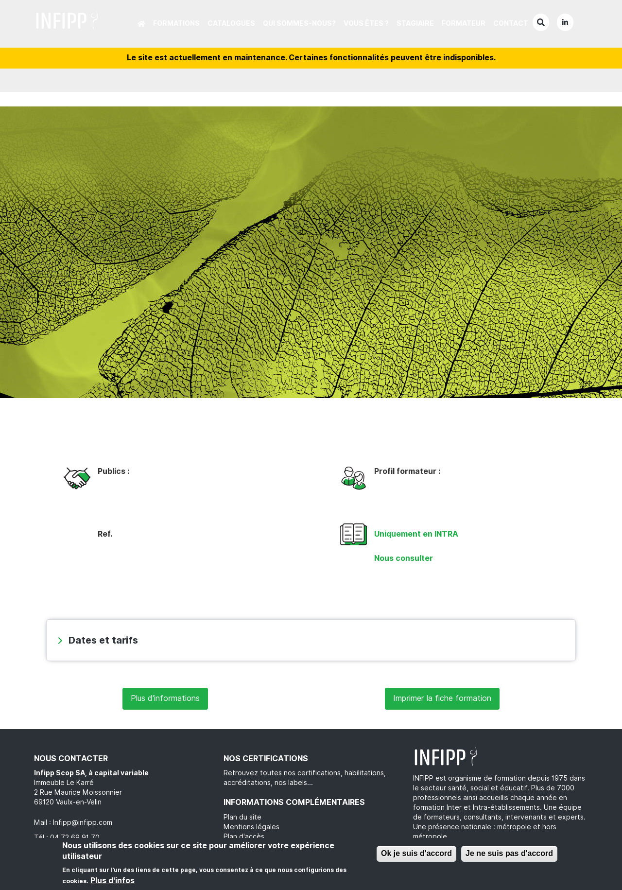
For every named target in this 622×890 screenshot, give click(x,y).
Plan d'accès (244, 836)
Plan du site (242, 817)
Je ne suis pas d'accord (509, 853)
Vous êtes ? (366, 23)
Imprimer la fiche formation (442, 698)
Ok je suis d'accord (416, 853)
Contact (510, 23)
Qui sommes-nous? (299, 23)
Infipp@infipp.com (82, 822)
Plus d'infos (112, 880)
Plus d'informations (165, 698)
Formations (176, 23)
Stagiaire (415, 23)
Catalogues (231, 23)
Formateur (463, 23)
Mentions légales (251, 827)
